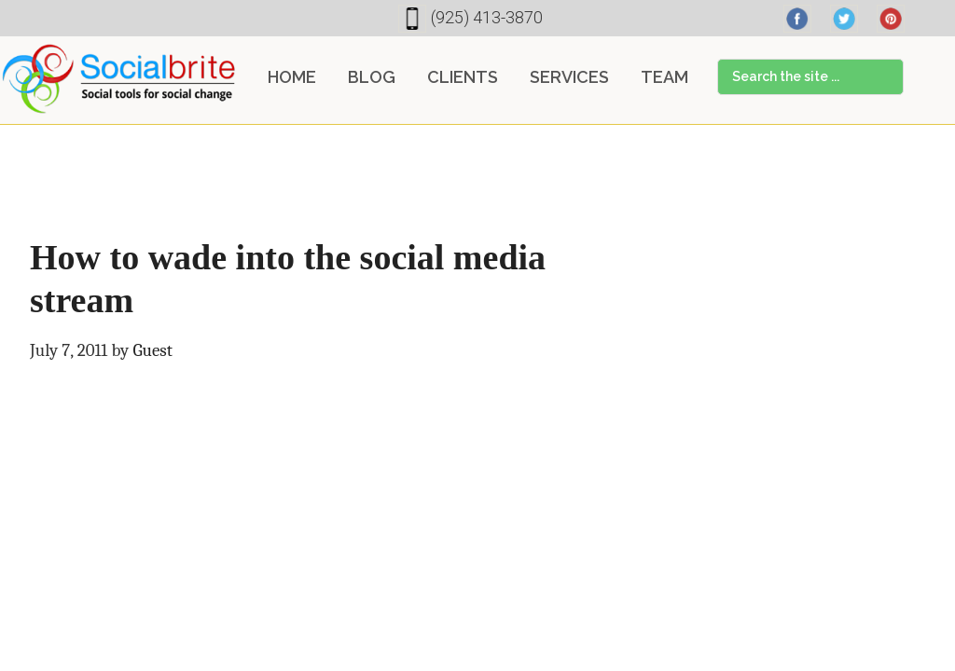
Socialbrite (119, 78)
